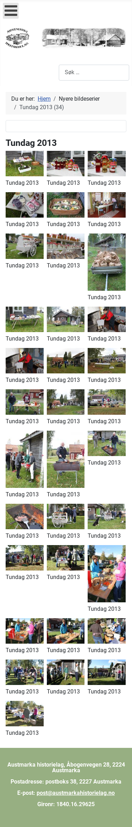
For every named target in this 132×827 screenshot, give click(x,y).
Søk (54, 72)
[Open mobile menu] (11, 11)
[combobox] (94, 73)
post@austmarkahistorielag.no (76, 793)
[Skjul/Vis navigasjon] (10, 72)
